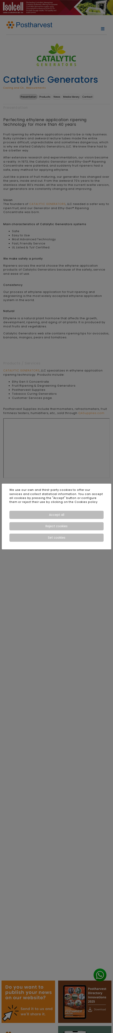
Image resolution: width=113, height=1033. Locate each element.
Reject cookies (56, 526)
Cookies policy (86, 502)
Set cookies (56, 537)
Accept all (56, 515)
